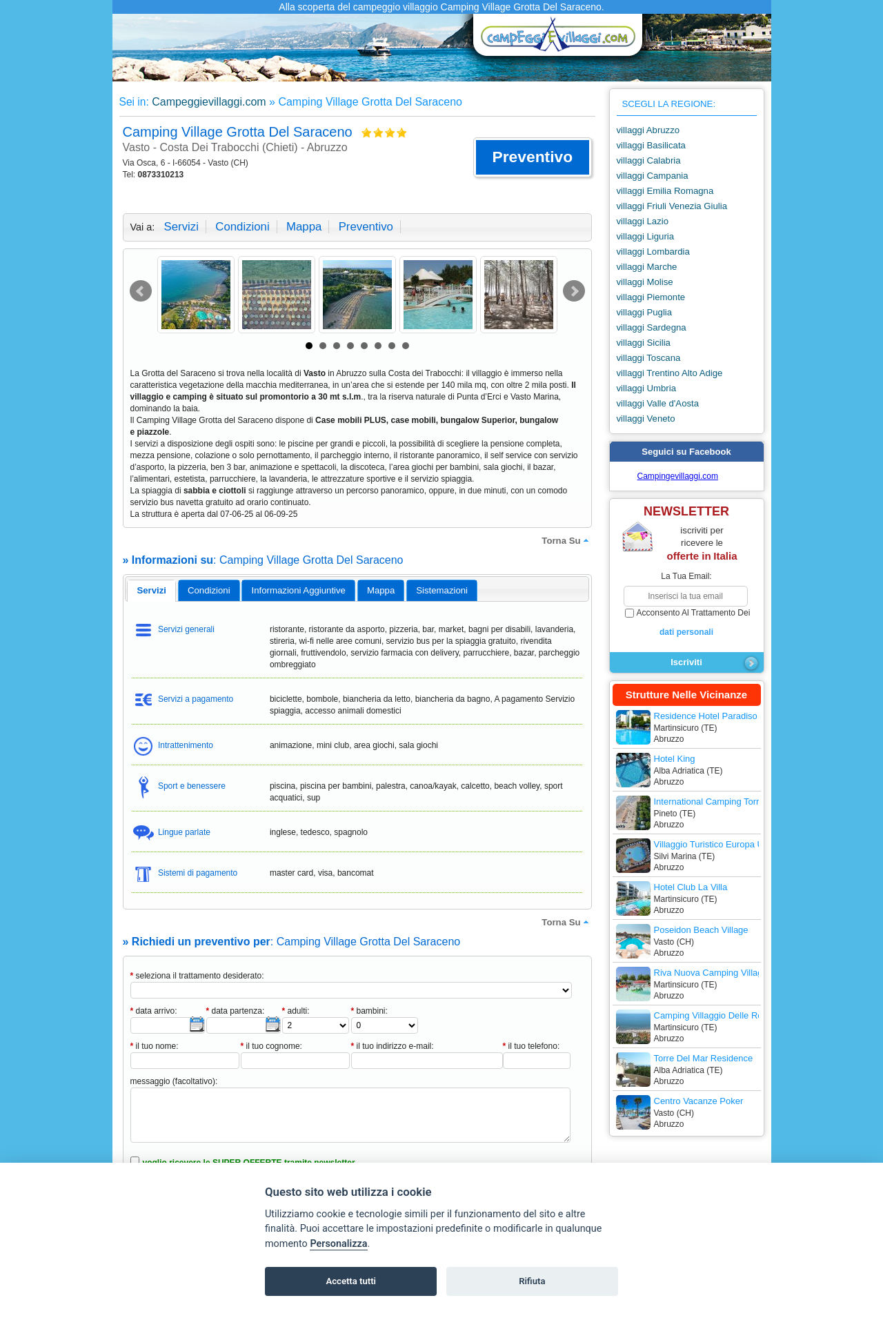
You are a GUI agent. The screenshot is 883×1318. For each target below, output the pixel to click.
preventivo (366, 226)
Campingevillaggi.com (677, 476)
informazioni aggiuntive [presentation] (299, 590)
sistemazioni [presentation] (442, 590)
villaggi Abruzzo (648, 130)
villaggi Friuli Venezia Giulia (672, 206)
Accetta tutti (351, 1281)
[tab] (151, 591)
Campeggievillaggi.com (209, 102)
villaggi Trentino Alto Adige (670, 373)
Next (574, 291)
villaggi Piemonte (651, 297)
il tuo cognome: (271, 1046)
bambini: (369, 1011)
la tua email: (686, 576)
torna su (566, 540)
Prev (141, 291)
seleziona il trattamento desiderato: (197, 976)
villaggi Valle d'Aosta (658, 403)
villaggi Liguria (646, 236)
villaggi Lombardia (653, 251)
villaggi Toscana (649, 358)
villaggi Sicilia (644, 342)
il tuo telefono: (531, 1046)
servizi (181, 226)
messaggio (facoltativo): (174, 1081)
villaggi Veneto (646, 418)
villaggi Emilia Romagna (665, 191)
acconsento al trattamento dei (686, 623)
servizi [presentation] (151, 590)
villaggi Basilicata (651, 145)
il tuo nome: (154, 1046)
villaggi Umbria (646, 388)
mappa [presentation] (381, 590)
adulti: (296, 1011)
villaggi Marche (647, 267)
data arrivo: (153, 1011)
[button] (532, 157)
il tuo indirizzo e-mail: (392, 1046)
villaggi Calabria (649, 160)
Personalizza (338, 1244)
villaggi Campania (652, 175)
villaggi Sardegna (651, 327)
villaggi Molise (645, 282)
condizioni (242, 226)
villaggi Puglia (645, 312)
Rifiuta (532, 1281)
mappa (303, 226)
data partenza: (235, 1011)
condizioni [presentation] (209, 590)
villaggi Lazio (643, 221)
